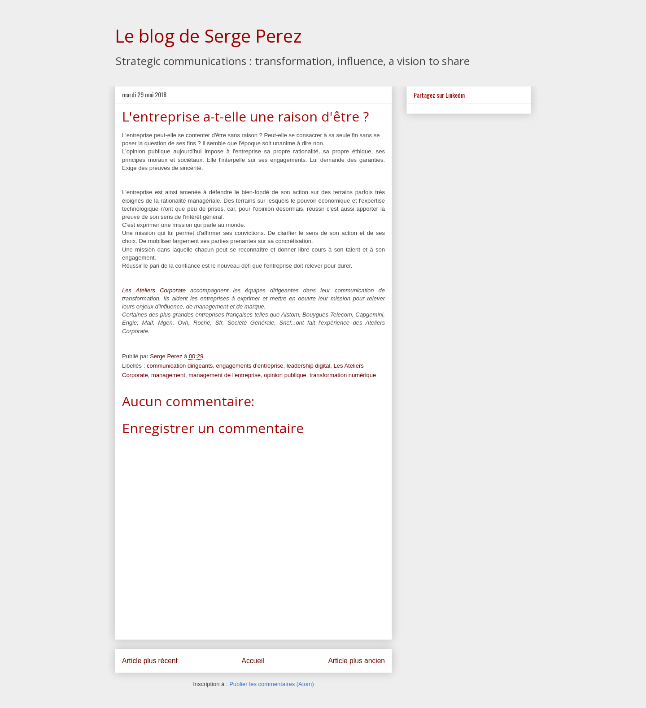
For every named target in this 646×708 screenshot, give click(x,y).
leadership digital (309, 365)
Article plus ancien (356, 661)
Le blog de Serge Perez (208, 35)
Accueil (253, 661)
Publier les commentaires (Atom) (271, 684)
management (168, 375)
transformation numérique (343, 375)
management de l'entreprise (224, 375)
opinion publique (285, 375)
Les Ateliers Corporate (154, 290)
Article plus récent (150, 661)
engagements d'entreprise (250, 365)
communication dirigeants (180, 365)
